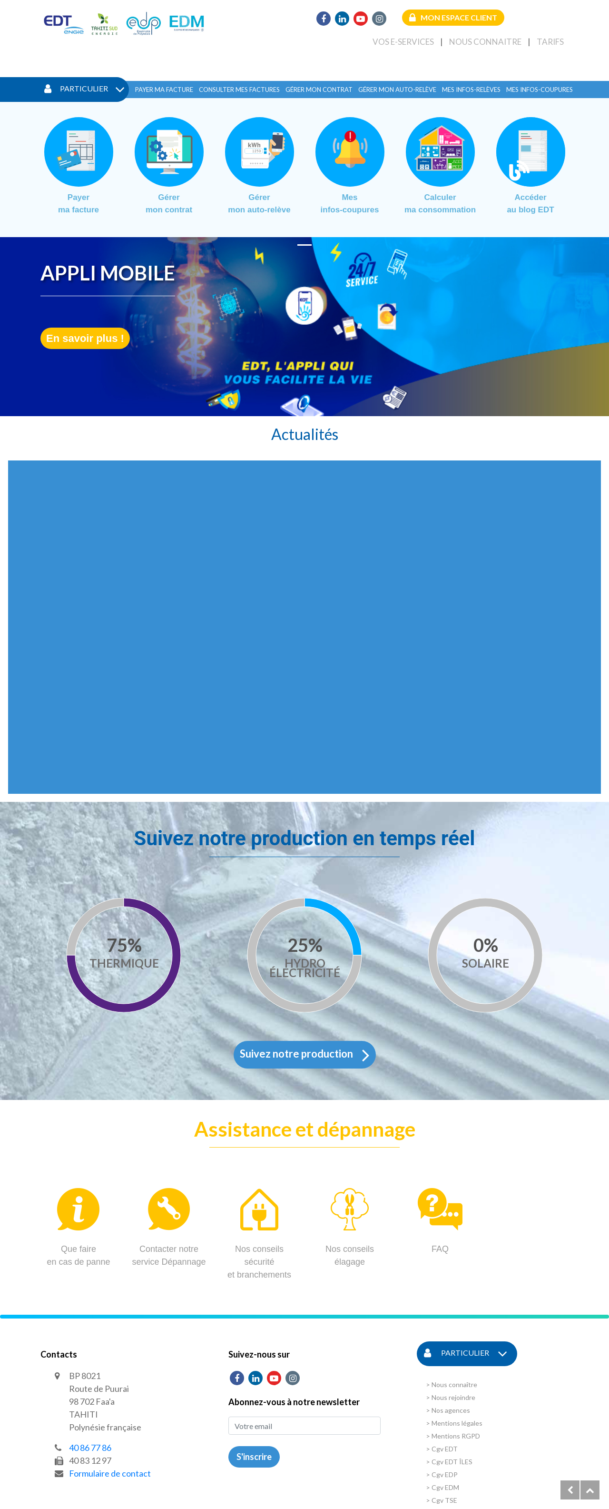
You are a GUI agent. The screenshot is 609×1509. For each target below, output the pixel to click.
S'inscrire (254, 1456)
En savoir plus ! (85, 338)
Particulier (84, 89)
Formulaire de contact (110, 1473)
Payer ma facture (164, 89)
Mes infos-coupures (539, 89)
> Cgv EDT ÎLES (449, 1462)
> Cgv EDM (442, 1487)
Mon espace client (453, 17)
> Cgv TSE (441, 1500)
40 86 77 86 (90, 1447)
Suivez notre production (305, 1054)
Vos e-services (403, 42)
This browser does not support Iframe (304, 627)
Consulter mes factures (239, 89)
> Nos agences (448, 1410)
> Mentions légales (454, 1423)
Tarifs (550, 42)
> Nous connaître (451, 1384)
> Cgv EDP (442, 1474)
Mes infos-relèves (471, 89)
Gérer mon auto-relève (397, 89)
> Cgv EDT (442, 1449)
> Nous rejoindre (450, 1397)
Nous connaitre (485, 42)
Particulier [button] (466, 1353)
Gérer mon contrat (319, 89)
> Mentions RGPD (453, 1436)
